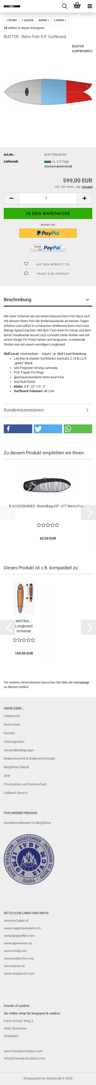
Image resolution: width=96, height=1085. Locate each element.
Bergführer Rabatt (16, 767)
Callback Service (15, 793)
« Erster (11, 20)
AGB (7, 776)
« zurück (28, 20)
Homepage (81, 682)
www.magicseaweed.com (22, 928)
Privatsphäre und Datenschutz (25, 784)
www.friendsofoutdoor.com (23, 1051)
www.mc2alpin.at (16, 920)
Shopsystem (32, 1078)
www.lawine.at (14, 966)
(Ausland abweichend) (58, 166)
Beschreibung (17, 299)
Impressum (12, 716)
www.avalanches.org (19, 958)
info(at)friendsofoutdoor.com (24, 1058)
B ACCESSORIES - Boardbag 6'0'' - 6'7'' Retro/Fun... (48, 506)
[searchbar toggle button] (64, 6)
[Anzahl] (48, 198)
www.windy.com (15, 951)
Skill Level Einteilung (71, 354)
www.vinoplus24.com (19, 973)
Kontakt (9, 733)
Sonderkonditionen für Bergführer (27, 823)
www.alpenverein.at (18, 943)
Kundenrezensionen (24, 410)
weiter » (43, 20)
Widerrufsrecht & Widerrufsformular (29, 758)
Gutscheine (12, 724)
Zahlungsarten (14, 741)
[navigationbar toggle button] (89, 6)
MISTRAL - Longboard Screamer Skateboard (24, 626)
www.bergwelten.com (19, 936)
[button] (11, 198)
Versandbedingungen (19, 750)
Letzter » (60, 20)
